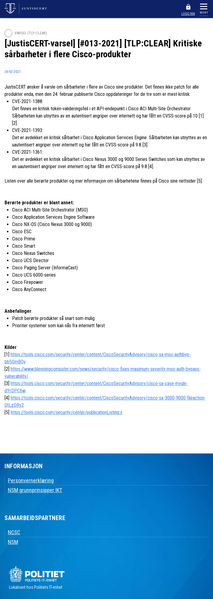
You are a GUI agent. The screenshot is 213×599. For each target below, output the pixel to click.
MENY (204, 12)
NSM (13, 542)
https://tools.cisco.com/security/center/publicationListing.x (66, 412)
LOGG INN (188, 13)
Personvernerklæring (31, 480)
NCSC (14, 532)
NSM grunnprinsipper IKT (35, 490)
